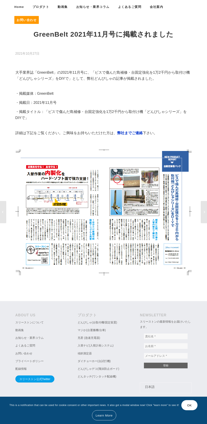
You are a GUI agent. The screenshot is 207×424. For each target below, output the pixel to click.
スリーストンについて (29, 322)
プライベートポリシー (29, 361)
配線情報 (21, 368)
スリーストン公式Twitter (34, 379)
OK (189, 405)
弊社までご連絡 (130, 133)
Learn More (104, 415)
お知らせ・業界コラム (29, 337)
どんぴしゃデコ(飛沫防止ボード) (98, 368)
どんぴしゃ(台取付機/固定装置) (97, 322)
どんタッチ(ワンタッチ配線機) (97, 376)
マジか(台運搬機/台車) (92, 330)
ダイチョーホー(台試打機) (94, 361)
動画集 (19, 330)
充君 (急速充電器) (89, 337)
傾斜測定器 (85, 353)
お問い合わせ (23, 353)
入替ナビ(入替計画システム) (95, 345)
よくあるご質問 (25, 345)
